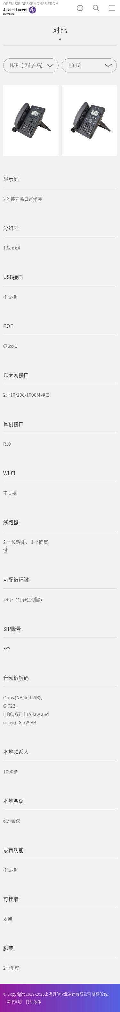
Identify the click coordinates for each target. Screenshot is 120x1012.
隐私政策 (33, 1002)
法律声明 (14, 1002)
